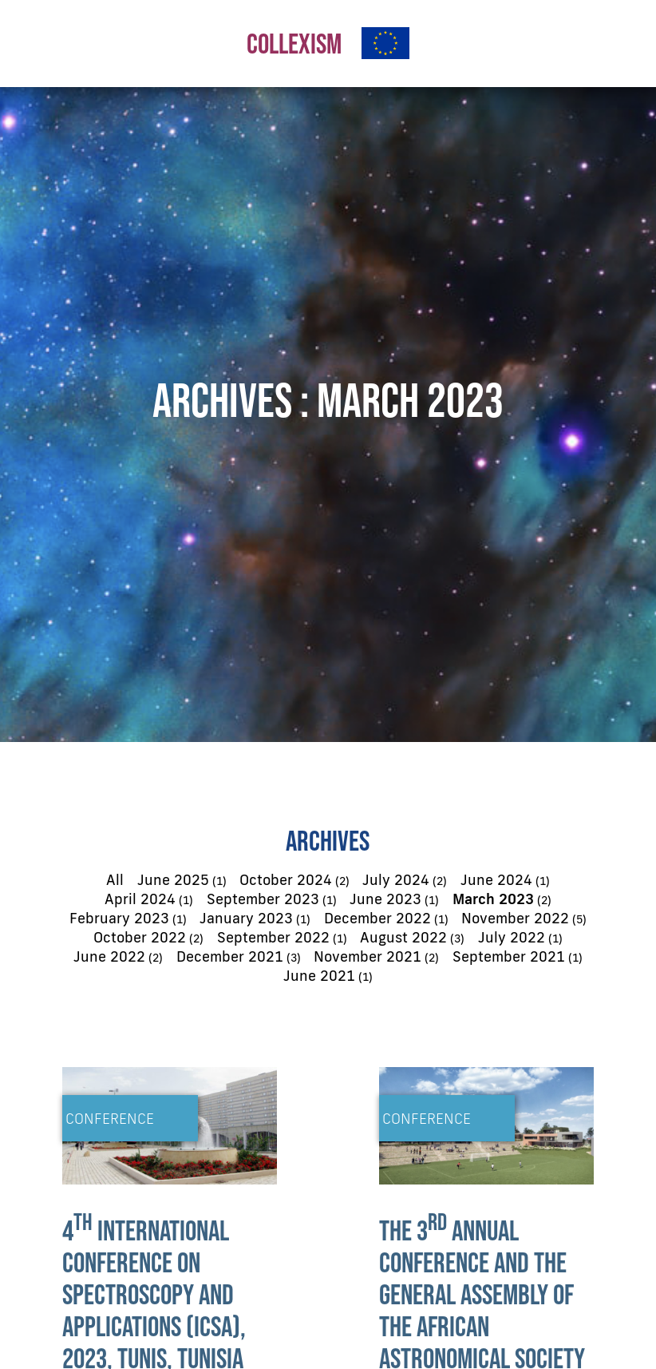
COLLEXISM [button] (294, 43)
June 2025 (173, 879)
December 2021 (229, 956)
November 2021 (367, 956)
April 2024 (140, 898)
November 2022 (515, 917)
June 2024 (496, 879)
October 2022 (139, 936)
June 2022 (109, 956)
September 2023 (263, 898)
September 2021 (508, 956)
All (115, 879)
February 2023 (119, 917)
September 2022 (273, 936)
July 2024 (395, 879)
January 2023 (246, 917)
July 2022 (511, 936)
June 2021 (319, 975)
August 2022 (403, 936)
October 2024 (285, 879)
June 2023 (385, 898)
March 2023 (493, 898)
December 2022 (377, 917)
